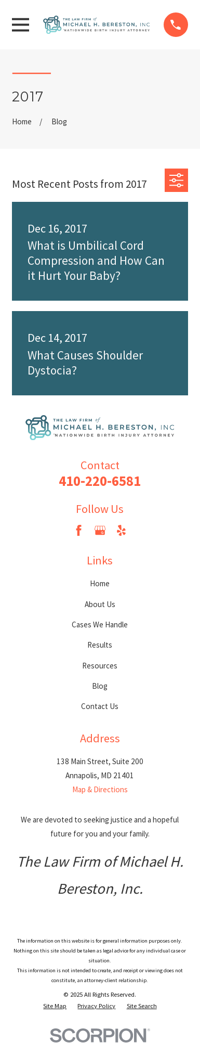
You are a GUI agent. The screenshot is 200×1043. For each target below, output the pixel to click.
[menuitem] (54, 1006)
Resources (99, 666)
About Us (100, 604)
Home (100, 583)
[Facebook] (78, 530)
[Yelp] (121, 530)
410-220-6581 (100, 481)
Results (99, 645)
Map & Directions (100, 789)
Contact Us (99, 706)
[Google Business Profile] (100, 530)
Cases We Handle (100, 624)
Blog (100, 686)
